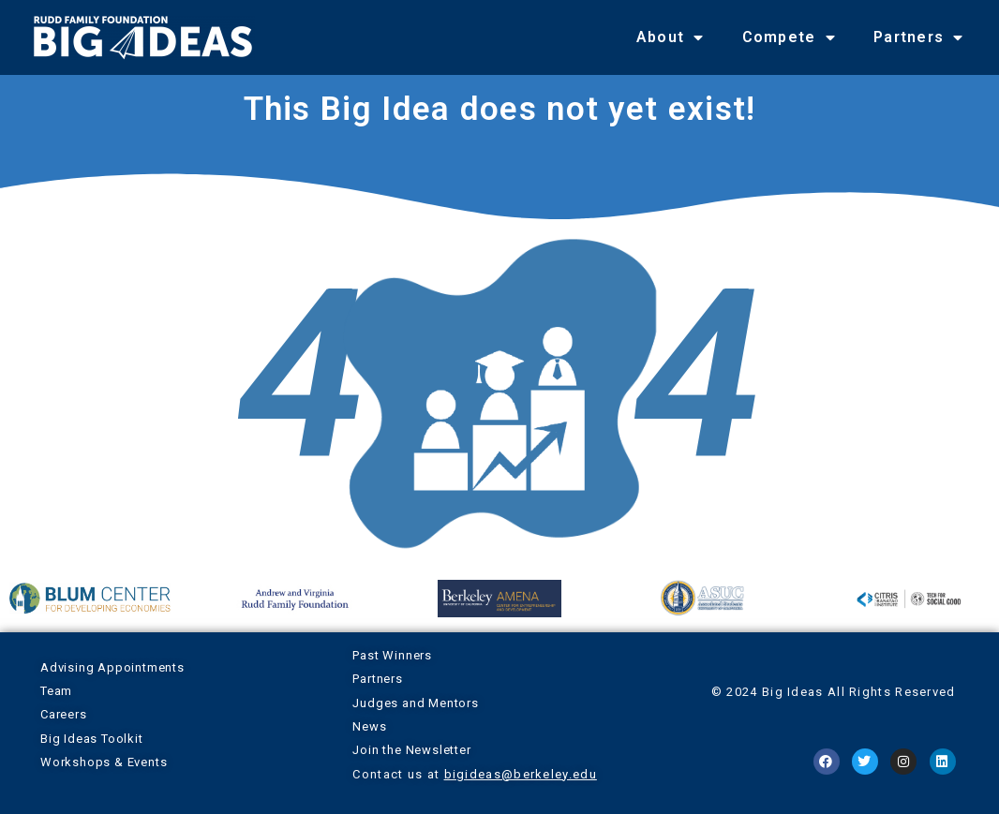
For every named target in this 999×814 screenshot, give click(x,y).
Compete (789, 37)
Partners (918, 37)
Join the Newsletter (411, 750)
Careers (63, 714)
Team (56, 691)
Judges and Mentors (415, 703)
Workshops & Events (103, 762)
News (369, 726)
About (670, 37)
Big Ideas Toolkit (91, 739)
